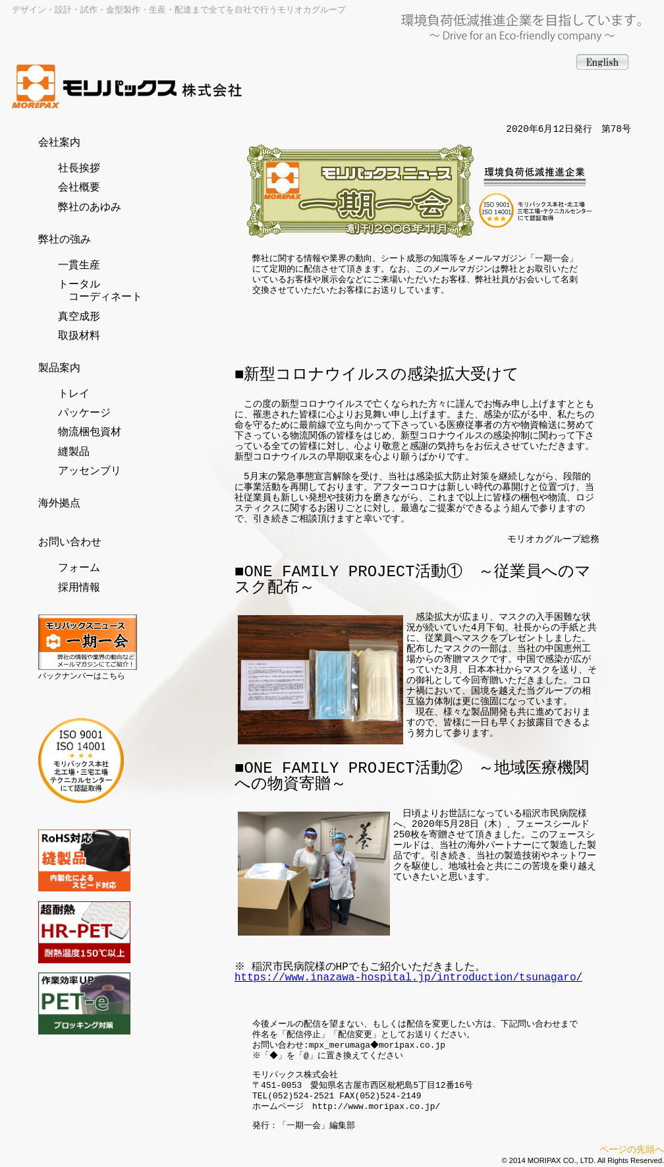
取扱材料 (79, 336)
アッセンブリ (89, 471)
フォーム (79, 568)
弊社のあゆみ (89, 207)
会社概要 (79, 188)
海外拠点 (59, 503)
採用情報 (79, 588)
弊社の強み (64, 240)
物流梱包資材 (89, 432)
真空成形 (79, 317)
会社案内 (59, 143)
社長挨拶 (79, 169)
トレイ (74, 394)
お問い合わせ (69, 542)
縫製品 (74, 452)
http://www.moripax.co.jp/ (376, 1107)
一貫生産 (79, 265)
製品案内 (59, 368)
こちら (113, 676)
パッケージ (84, 413)
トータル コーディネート (100, 291)
